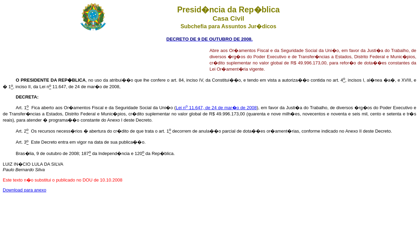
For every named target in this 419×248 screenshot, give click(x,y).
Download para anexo (24, 190)
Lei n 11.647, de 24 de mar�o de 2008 (216, 107)
